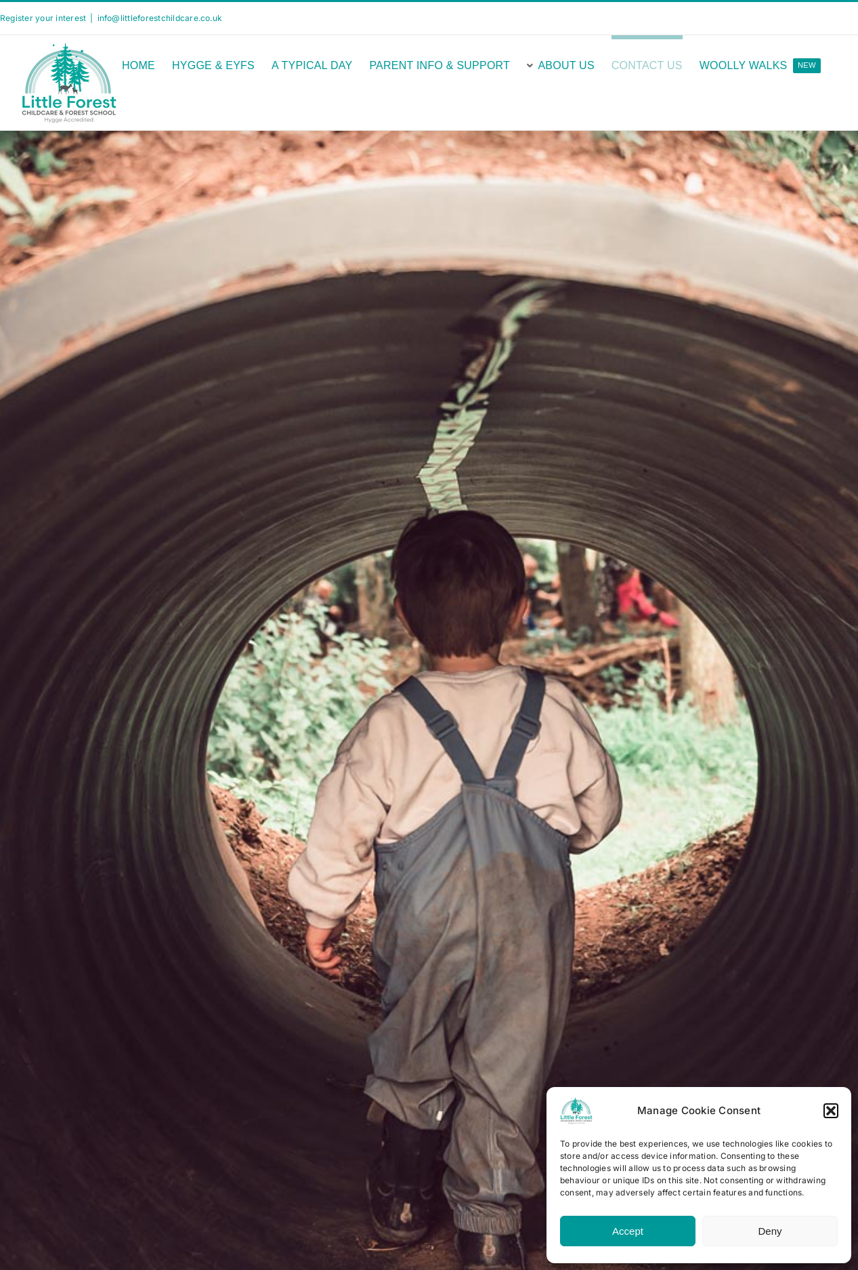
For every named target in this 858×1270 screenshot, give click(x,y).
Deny (769, 1231)
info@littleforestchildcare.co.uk (160, 18)
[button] (831, 1111)
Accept (627, 1231)
